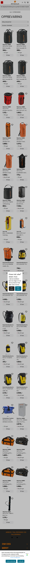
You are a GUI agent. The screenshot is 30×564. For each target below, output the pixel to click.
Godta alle (20, 561)
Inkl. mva (11, 288)
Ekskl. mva (18, 288)
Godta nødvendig (11, 561)
